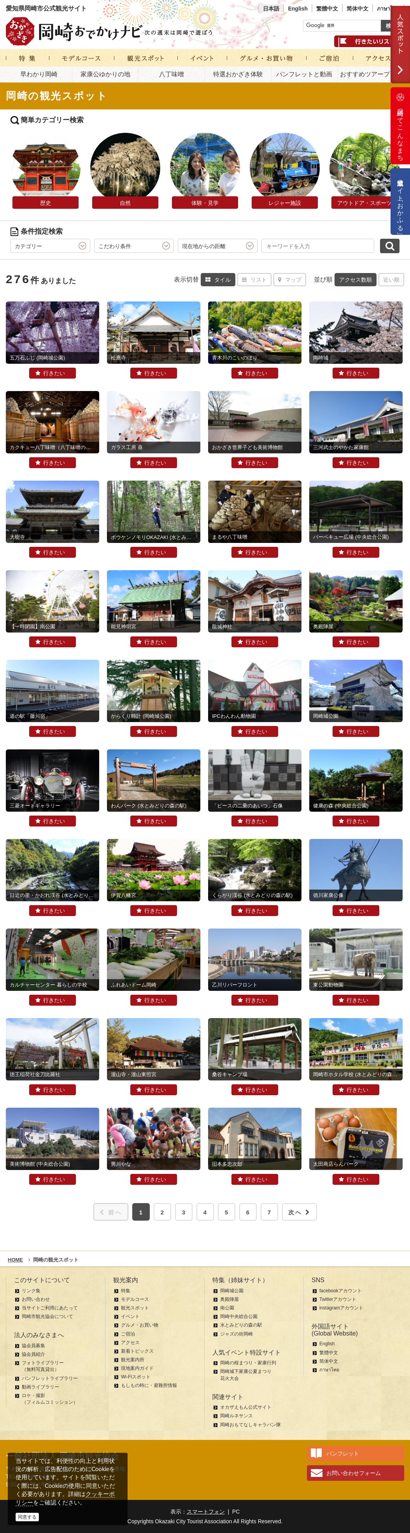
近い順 (391, 280)
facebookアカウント (340, 1290)
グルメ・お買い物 (139, 1325)
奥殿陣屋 (229, 1299)
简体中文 (357, 8)
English (298, 8)
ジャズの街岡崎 (236, 1334)
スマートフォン (206, 1511)
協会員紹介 (33, 1354)
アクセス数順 (355, 280)
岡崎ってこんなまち (400, 125)
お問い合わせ (36, 1299)
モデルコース (135, 1299)
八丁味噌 (171, 74)
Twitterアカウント (337, 1299)
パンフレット (342, 1453)
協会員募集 (33, 1345)
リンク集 (31, 1290)
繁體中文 (327, 8)
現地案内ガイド (137, 1368)
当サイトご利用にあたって (50, 1308)
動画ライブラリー (40, 1387)
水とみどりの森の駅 (241, 1325)
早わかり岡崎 (39, 74)
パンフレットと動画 (304, 74)
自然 (125, 203)
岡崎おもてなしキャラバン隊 (250, 1424)
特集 (125, 1290)
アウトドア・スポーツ (364, 203)
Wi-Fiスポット (136, 1377)
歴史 (45, 203)
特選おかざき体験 (238, 74)
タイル (218, 280)
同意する (27, 1517)
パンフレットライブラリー (50, 1378)
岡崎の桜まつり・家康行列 (248, 1363)
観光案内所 (132, 1359)
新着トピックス (137, 1351)
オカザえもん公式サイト (246, 1407)
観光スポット (135, 1308)
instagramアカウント (341, 1308)
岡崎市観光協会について (47, 1316)
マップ (289, 280)
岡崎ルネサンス (236, 1415)
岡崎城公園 (232, 1290)
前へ (111, 1212)
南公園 (227, 1308)
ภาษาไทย (388, 8)
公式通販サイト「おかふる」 (400, 201)
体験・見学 (205, 203)
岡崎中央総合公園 (239, 1316)
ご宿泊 (128, 1334)
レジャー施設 (284, 203)
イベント (130, 1316)
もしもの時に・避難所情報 (149, 1385)
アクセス (130, 1342)
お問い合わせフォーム (353, 1473)
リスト (254, 280)
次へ (299, 1212)
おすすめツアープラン (371, 74)
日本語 (271, 8)
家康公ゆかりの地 (105, 74)
